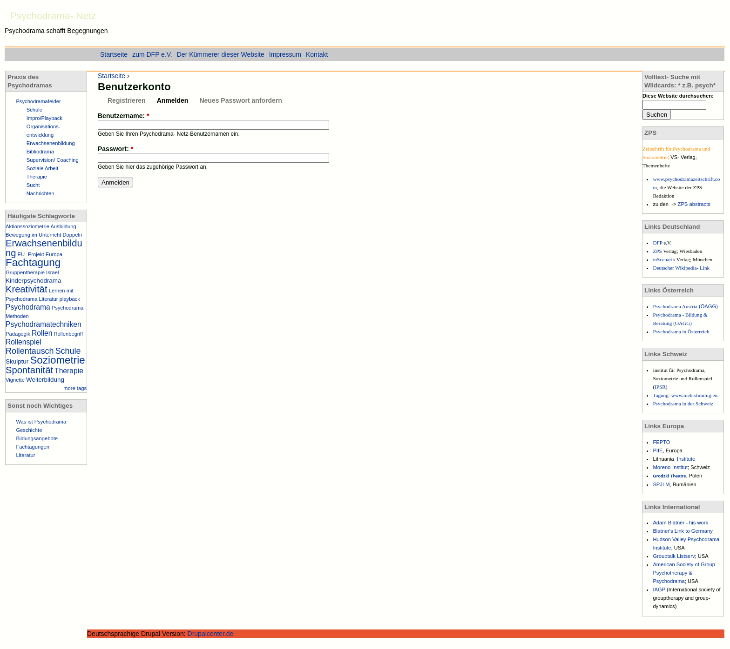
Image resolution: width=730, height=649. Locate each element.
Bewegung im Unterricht (33, 235)
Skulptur (17, 361)
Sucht (33, 185)
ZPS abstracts (694, 204)
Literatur (48, 299)
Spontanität (29, 370)
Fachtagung (33, 262)
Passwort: (115, 148)
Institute (686, 459)
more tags (75, 388)
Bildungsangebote (37, 438)
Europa (54, 254)
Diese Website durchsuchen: (678, 96)
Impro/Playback (44, 118)
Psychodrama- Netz (53, 15)
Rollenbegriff (68, 334)
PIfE (657, 450)
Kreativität (26, 289)
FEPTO (661, 442)
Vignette (15, 380)
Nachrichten (40, 193)
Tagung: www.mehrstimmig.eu (685, 395)
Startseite (111, 75)
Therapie (37, 176)
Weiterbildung (45, 379)
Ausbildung (63, 226)
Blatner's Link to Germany (682, 531)
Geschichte (29, 430)
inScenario (664, 259)
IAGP (660, 589)
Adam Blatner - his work (680, 522)
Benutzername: (123, 115)
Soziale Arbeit (42, 168)
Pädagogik (18, 334)
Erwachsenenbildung (51, 143)
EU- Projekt (31, 254)
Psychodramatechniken (43, 324)
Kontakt (317, 54)
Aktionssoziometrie (27, 226)
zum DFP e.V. (152, 54)
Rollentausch (30, 351)
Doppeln (72, 235)
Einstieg (716, 13)
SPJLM (661, 484)
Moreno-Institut (670, 467)
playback (70, 299)
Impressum (285, 54)
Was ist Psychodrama (41, 421)
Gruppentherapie (25, 272)
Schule (34, 110)
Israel (52, 272)
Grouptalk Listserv (674, 556)
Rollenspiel (23, 342)
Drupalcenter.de (211, 633)
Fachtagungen (32, 447)
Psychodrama (28, 307)
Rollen (42, 333)
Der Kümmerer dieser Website (220, 54)
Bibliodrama (40, 151)
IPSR (660, 387)
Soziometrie (57, 360)
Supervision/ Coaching (53, 160)
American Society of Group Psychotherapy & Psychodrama (684, 573)
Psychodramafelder (38, 101)
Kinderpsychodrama (33, 280)
